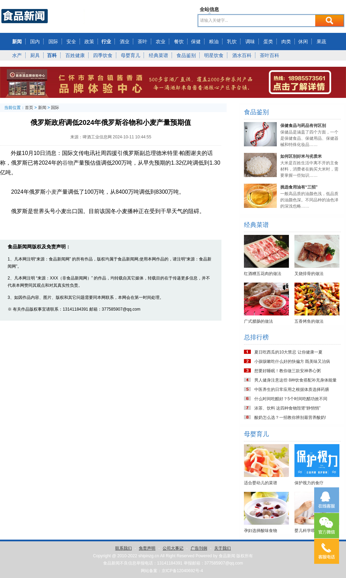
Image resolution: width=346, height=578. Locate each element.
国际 (53, 41)
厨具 (35, 55)
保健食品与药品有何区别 (303, 125)
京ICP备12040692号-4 (182, 570)
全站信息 (209, 9)
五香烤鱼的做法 (309, 321)
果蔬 (321, 41)
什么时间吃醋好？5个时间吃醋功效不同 (290, 398)
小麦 (51, 192)
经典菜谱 (158, 55)
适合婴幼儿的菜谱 (260, 482)
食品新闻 (227, 555)
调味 (250, 41)
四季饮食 (102, 55)
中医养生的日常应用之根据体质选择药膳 (291, 389)
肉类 (286, 41)
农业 (160, 41)
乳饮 (232, 41)
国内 (35, 41)
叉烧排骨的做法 (309, 273)
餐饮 (179, 41)
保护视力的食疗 (309, 482)
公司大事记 (173, 548)
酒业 (124, 41)
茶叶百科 (269, 55)
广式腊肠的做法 (258, 321)
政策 (89, 41)
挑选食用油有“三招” (299, 187)
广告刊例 (199, 548)
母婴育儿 (130, 55)
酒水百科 (242, 55)
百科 (52, 55)
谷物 (67, 163)
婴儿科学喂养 (306, 530)
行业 (106, 41)
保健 (196, 41)
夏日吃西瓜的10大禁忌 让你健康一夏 (288, 352)
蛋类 (268, 41)
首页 (29, 107)
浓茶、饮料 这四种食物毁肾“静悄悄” (287, 408)
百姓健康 (75, 55)
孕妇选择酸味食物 (260, 530)
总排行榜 (256, 337)
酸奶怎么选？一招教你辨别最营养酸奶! (290, 417)
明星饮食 (214, 55)
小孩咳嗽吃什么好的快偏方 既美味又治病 (292, 361)
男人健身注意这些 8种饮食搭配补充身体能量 (295, 380)
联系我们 (123, 548)
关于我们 (222, 548)
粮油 (214, 41)
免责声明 (147, 548)
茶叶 (142, 41)
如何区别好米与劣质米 (301, 156)
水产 (17, 55)
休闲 (303, 41)
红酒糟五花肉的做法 (262, 273)
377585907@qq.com (223, 563)
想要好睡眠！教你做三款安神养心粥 (287, 370)
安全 (71, 41)
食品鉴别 (186, 55)
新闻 (17, 41)
